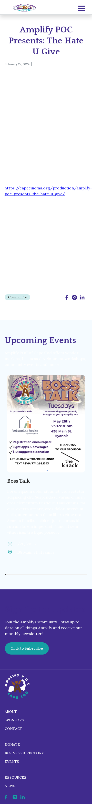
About (11, 711)
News (10, 786)
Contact (13, 728)
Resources (15, 777)
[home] (23, 8)
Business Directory (24, 753)
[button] (81, 8)
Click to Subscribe (26, 648)
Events (12, 761)
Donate (12, 744)
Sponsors (14, 720)
